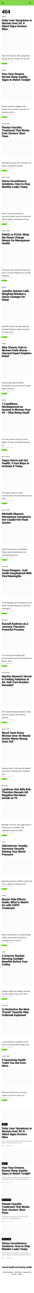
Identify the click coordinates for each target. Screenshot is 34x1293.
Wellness (4, 16)
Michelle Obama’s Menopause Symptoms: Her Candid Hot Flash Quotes (16, 518)
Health (3, 842)
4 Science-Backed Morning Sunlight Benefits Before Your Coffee (15, 960)
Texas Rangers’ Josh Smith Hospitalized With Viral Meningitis (17, 573)
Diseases (4, 895)
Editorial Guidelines (8, 1272)
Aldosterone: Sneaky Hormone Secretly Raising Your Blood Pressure (15, 850)
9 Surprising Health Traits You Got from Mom (14, 1062)
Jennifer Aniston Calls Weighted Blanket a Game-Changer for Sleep (15, 295)
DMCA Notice (18, 1272)
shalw (3, 61)
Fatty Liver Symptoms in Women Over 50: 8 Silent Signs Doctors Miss (17, 25)
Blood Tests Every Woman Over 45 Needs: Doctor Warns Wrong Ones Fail (16, 737)
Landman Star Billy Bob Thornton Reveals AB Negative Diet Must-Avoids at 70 (16, 794)
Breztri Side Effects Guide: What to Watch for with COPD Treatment (15, 904)
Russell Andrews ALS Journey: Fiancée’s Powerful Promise (15, 626)
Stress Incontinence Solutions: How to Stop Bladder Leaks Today (16, 184)
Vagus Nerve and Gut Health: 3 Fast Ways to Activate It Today (15, 463)
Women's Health (6, 123)
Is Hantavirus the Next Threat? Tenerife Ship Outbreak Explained (15, 1012)
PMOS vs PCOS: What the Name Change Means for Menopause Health (16, 239)
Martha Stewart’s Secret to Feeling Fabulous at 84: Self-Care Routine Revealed (17, 681)
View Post (4, 63)
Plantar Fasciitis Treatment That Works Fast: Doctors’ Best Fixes (16, 132)
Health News (5, 566)
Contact (20, 1274)
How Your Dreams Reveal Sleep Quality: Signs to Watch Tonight (16, 76)
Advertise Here (27, 1272)
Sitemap (14, 1274)
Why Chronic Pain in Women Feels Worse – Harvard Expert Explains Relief (16, 352)
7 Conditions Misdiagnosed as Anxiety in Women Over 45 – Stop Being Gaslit (16, 408)
